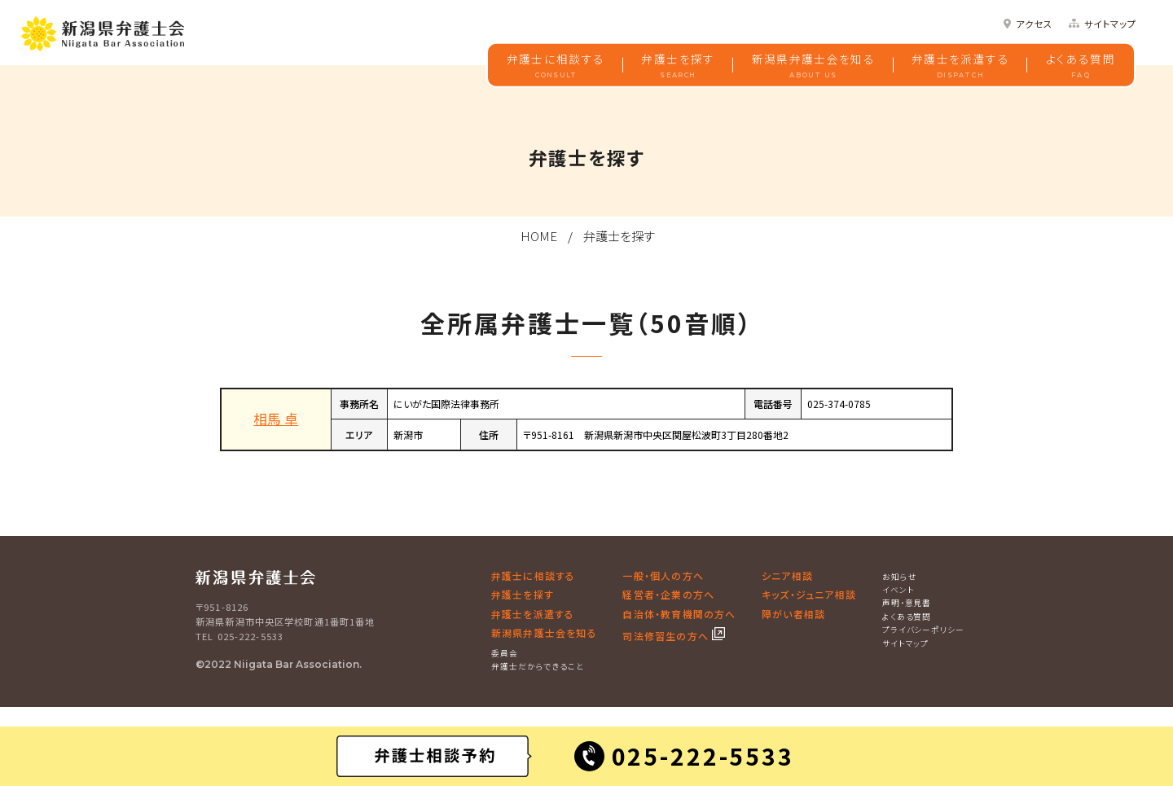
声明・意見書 (907, 602)
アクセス (1034, 24)
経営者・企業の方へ (668, 594)
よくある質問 (1080, 65)
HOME (539, 235)
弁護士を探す (677, 65)
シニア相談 (787, 575)
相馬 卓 (275, 418)
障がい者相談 (793, 614)
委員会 (504, 653)
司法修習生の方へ (667, 636)
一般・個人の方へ (663, 575)
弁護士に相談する (556, 65)
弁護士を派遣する (960, 65)
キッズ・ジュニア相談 (809, 594)
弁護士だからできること (537, 666)
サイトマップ (1110, 24)
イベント (898, 589)
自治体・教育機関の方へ (679, 614)
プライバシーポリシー (923, 629)
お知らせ (899, 576)
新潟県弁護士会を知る (814, 65)
